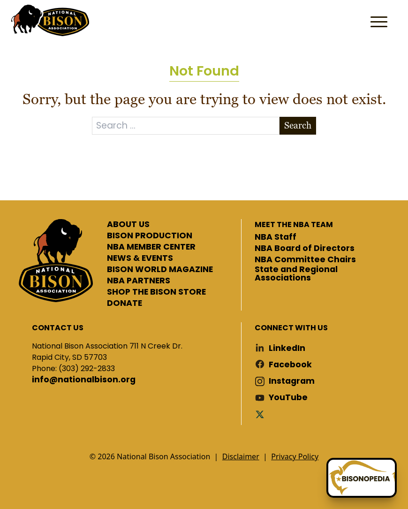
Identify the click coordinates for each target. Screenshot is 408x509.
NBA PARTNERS (138, 281)
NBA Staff (275, 237)
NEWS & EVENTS (140, 258)
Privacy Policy (294, 456)
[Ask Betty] (361, 478)
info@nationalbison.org (84, 380)
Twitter (262, 414)
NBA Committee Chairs (305, 260)
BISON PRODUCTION (149, 236)
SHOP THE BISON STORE (156, 292)
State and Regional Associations (296, 274)
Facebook (290, 364)
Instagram (292, 381)
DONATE (124, 303)
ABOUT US (128, 224)
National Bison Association (49, 19)
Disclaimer (240, 456)
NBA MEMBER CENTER (151, 247)
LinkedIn (287, 348)
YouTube (288, 397)
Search (297, 125)
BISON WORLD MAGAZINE (160, 270)
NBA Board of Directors (305, 248)
